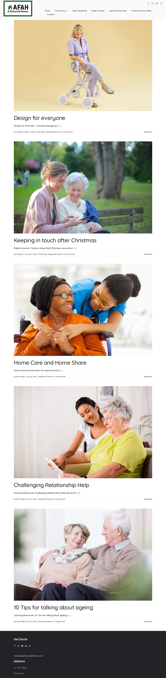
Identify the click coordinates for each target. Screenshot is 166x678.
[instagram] (153, 3)
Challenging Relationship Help (51, 484)
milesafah (19, 132)
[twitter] (161, 3)
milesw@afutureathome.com (28, 656)
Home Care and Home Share (50, 362)
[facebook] (148, 3)
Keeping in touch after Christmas (55, 240)
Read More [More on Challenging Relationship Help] (148, 499)
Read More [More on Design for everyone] (148, 132)
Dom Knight (20, 377)
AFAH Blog (40, 132)
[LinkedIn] (26, 646)
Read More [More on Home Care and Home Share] (148, 377)
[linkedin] (157, 3)
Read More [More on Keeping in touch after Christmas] (148, 254)
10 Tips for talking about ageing (53, 607)
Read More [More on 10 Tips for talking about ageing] (148, 621)
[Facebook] (15, 646)
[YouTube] (22, 646)
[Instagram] (18, 646)
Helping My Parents (53, 132)
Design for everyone (39, 117)
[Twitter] (30, 646)
